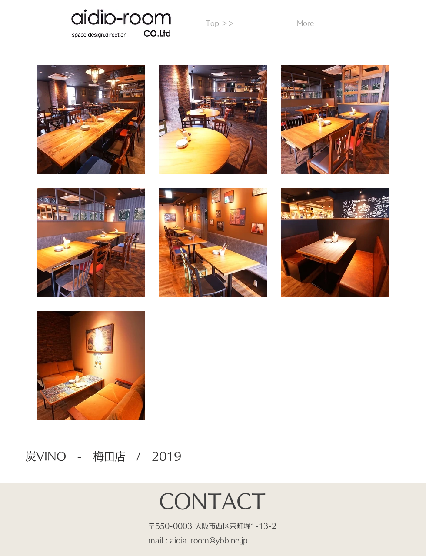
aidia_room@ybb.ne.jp (209, 540)
